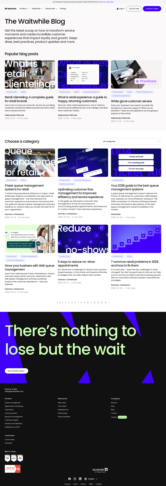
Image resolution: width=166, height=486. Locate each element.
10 (88, 302)
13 (98, 302)
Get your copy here (106, 2)
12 (94, 302)
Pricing (63, 8)
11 (91, 302)
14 (102, 302)
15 (106, 302)
